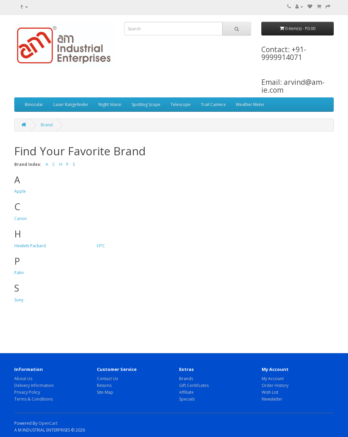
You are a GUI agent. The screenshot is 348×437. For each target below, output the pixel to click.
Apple (20, 191)
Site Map (105, 392)
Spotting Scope (146, 104)
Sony (18, 300)
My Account (273, 378)
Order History (275, 385)
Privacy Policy (27, 392)
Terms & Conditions (33, 399)
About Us (23, 378)
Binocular (34, 104)
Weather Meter (250, 104)
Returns (104, 385)
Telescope (181, 104)
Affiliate (186, 392)
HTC (101, 246)
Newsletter (272, 399)
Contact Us (107, 378)
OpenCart (47, 423)
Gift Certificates (194, 385)
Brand (47, 125)
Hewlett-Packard (30, 246)
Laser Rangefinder (70, 104)
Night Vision (110, 104)
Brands (186, 378)
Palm (19, 273)
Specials (187, 399)
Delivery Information (34, 385)
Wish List (270, 392)
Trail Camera (213, 104)
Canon (20, 218)
